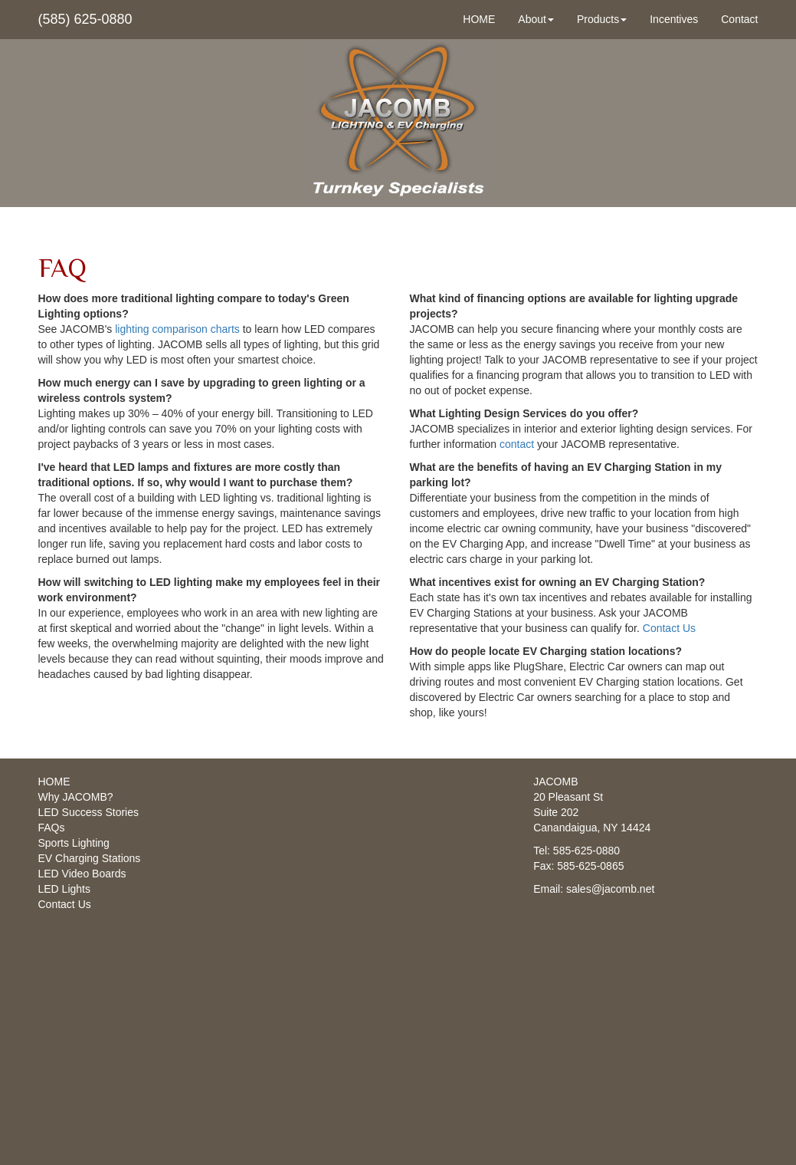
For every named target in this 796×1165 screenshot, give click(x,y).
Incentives (674, 19)
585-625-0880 (586, 850)
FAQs (51, 827)
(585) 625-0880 (85, 19)
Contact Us (669, 628)
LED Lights (64, 889)
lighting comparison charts (177, 329)
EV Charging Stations (89, 858)
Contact (739, 19)
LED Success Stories (88, 812)
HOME (479, 19)
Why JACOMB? (75, 797)
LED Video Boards (82, 873)
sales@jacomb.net (610, 889)
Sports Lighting (74, 843)
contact (517, 444)
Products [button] (602, 19)
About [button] (536, 19)
